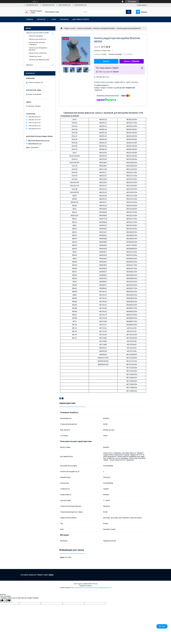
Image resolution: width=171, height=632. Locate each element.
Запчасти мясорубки (84, 28)
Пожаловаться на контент (83, 587)
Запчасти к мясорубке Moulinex (104, 28)
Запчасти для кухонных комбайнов (37, 43)
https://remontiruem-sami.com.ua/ (38, 140)
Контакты (64, 19)
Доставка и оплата (81, 19)
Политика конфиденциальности (101, 587)
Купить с (131, 61)
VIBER (51, 575)
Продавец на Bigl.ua (85, 585)
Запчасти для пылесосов (37, 39)
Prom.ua (95, 583)
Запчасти (41, 19)
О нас (53, 19)
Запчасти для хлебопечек (38, 53)
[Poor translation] (7, 600)
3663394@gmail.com (35, 143)
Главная (29, 19)
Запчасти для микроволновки (39, 59)
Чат (162, 626)
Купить (106, 61)
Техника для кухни (35, 56)
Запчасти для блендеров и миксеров (38, 49)
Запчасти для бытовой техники (37, 33)
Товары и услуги (69, 28)
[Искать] (128, 12)
